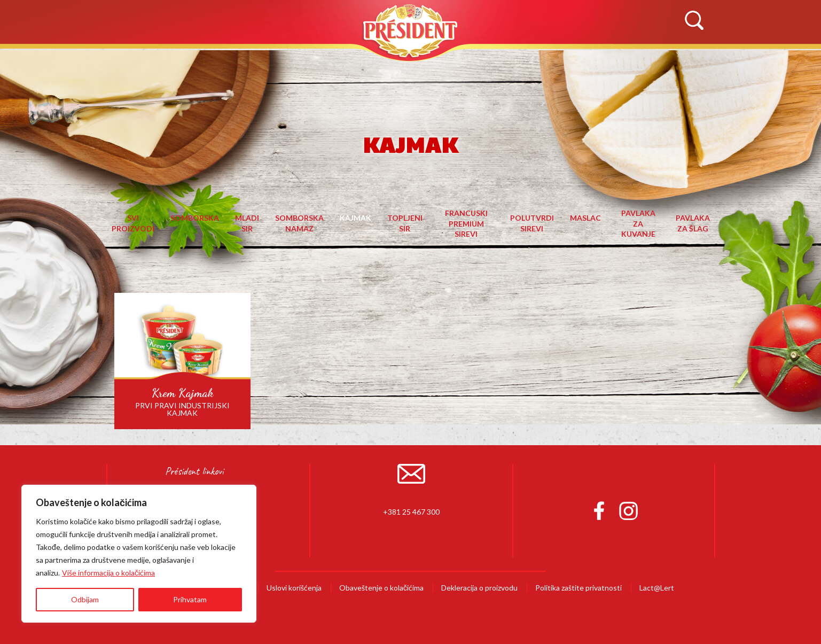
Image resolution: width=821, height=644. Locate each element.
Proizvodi (338, 62)
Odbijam (85, 599)
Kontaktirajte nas (667, 62)
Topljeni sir (405, 223)
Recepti (477, 62)
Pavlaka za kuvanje (638, 223)
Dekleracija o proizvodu (479, 587)
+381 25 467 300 (411, 511)
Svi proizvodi (133, 223)
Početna (133, 62)
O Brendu (234, 62)
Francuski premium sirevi (466, 223)
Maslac (585, 217)
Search (694, 21)
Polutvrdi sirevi (532, 223)
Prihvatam (190, 599)
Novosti (559, 62)
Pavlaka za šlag (693, 223)
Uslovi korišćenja (294, 587)
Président (411, 30)
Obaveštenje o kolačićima (381, 587)
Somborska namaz (299, 223)
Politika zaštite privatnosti (578, 587)
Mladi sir (247, 223)
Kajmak (355, 217)
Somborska (194, 217)
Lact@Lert (656, 587)
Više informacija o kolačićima (108, 572)
